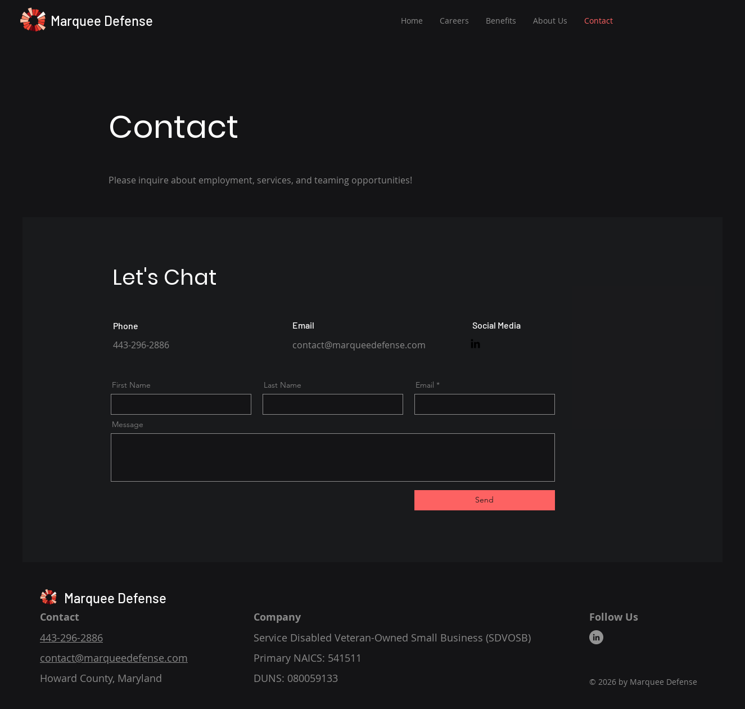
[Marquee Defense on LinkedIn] (475, 343)
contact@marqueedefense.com (359, 345)
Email (425, 385)
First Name (131, 385)
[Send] (484, 500)
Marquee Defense (102, 20)
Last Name (282, 385)
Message (127, 424)
